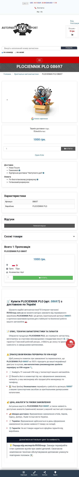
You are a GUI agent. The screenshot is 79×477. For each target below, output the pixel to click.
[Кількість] (32, 148)
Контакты (39, 8)
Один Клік (39, 155)
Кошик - (72, 31)
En (41, 12)
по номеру (7, 52)
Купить (43, 278)
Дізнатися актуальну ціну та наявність (39, 440)
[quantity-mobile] (9, 277)
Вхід (72, 21)
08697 (55, 301)
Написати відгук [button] (39, 226)
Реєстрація (74, 23)
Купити (68, 149)
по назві (19, 52)
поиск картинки (39, 119)
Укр (38, 12)
